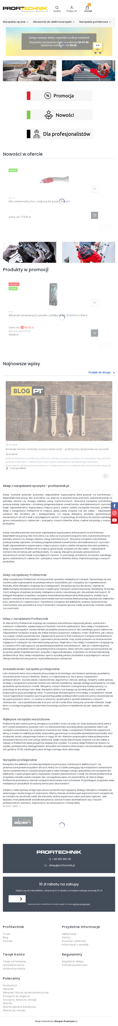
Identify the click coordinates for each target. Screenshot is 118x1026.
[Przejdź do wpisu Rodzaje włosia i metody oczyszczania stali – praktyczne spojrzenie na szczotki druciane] (59, 411)
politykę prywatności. (81, 904)
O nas (6, 934)
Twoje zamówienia (14, 961)
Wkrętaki (8, 989)
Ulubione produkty (14, 968)
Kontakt (8, 941)
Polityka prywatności (74, 965)
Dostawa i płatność (74, 941)
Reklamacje (69, 934)
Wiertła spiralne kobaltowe (19, 1007)
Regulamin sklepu (73, 961)
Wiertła (7, 1003)
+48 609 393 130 (61, 859)
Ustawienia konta (13, 965)
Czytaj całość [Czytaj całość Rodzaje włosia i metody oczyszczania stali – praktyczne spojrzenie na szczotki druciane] (18, 468)
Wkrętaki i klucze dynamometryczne (26, 992)
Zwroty (66, 937)
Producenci (10, 985)
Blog (5, 937)
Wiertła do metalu (14, 1010)
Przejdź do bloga (102, 372)
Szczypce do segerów (16, 996)
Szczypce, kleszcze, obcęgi (19, 999)
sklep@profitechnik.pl (62, 865)
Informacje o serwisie (75, 944)
